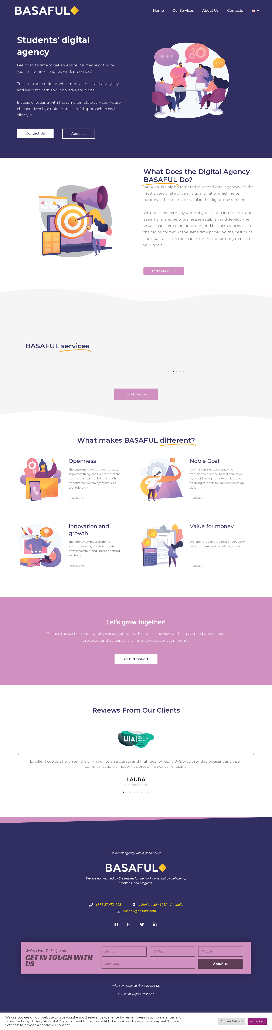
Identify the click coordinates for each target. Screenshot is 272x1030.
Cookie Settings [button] (232, 1021)
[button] (173, 371)
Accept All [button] (257, 1021)
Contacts (235, 11)
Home (158, 11)
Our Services (183, 11)
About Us (210, 11)
